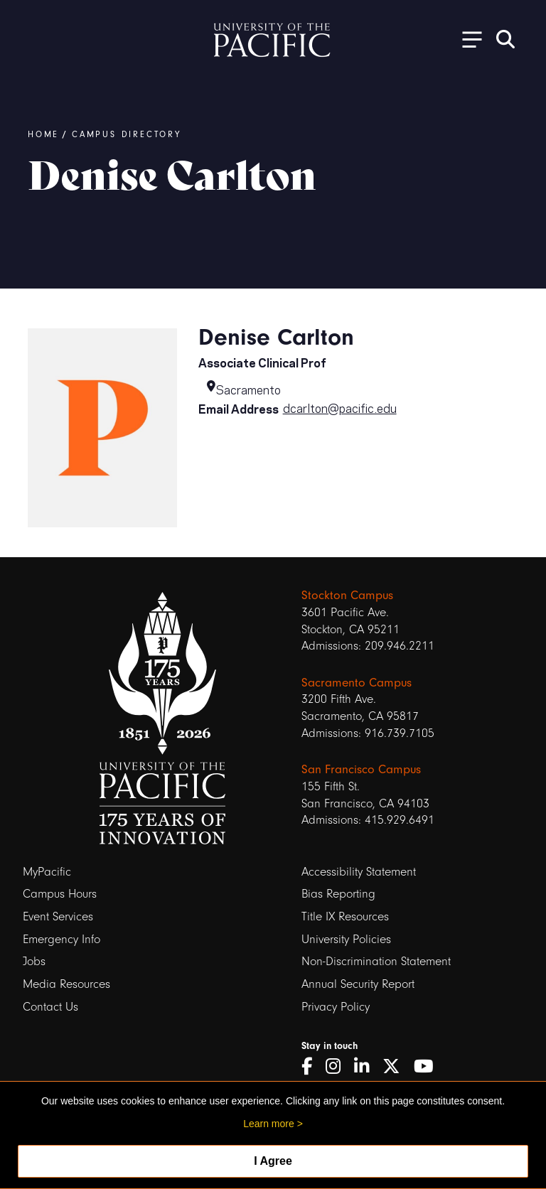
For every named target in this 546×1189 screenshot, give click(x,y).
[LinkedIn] (366, 1067)
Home (43, 134)
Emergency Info (61, 939)
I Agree (273, 1161)
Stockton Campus (347, 595)
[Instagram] (338, 1067)
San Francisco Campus (361, 769)
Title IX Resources (345, 916)
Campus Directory (126, 134)
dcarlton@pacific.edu (340, 407)
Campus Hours (60, 893)
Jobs (34, 961)
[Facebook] (311, 1067)
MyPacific (47, 871)
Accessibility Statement (358, 871)
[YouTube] (429, 1067)
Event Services (58, 916)
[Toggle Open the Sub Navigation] (467, 39)
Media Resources (66, 984)
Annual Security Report (357, 984)
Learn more (268, 1123)
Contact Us (50, 1006)
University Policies (346, 939)
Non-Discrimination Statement (376, 961)
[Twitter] (396, 1067)
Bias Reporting (338, 893)
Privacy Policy (335, 1006)
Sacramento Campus (356, 682)
